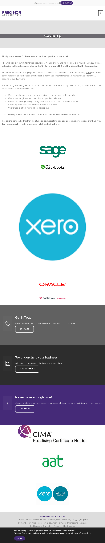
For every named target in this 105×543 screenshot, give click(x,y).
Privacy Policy (24, 523)
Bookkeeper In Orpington (41, 526)
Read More (24, 409)
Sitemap (83, 523)
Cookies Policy (39, 523)
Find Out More (26, 369)
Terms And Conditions (68, 523)
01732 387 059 (66, 3)
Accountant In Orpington (64, 526)
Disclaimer (52, 523)
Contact (23, 329)
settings (87, 533)
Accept (19, 538)
